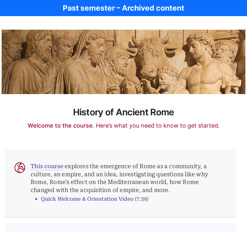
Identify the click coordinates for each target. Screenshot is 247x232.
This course (47, 166)
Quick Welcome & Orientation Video (87, 199)
